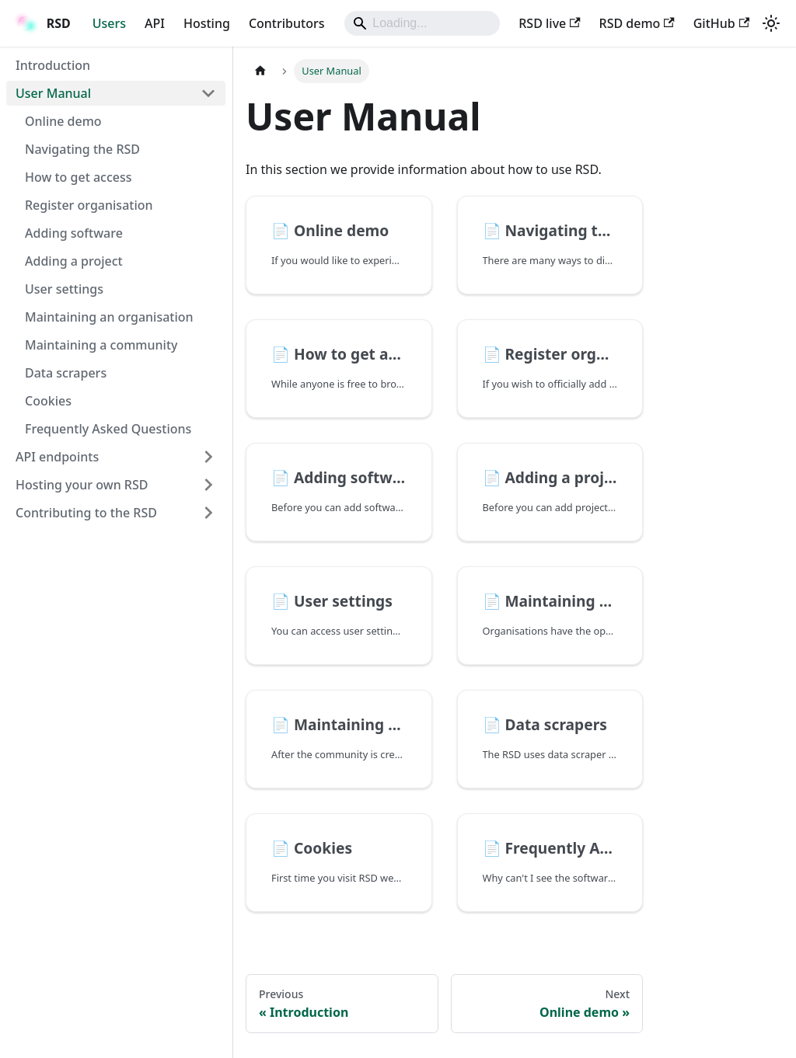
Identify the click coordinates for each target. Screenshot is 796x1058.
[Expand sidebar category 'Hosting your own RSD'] (208, 484)
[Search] (422, 23)
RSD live (549, 23)
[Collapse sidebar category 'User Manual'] (208, 93)
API (155, 23)
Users (109, 23)
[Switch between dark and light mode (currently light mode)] (771, 23)
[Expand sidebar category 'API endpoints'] (208, 456)
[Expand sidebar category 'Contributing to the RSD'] (208, 512)
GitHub (721, 23)
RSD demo (637, 23)
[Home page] (260, 71)
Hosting (206, 23)
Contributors (287, 23)
